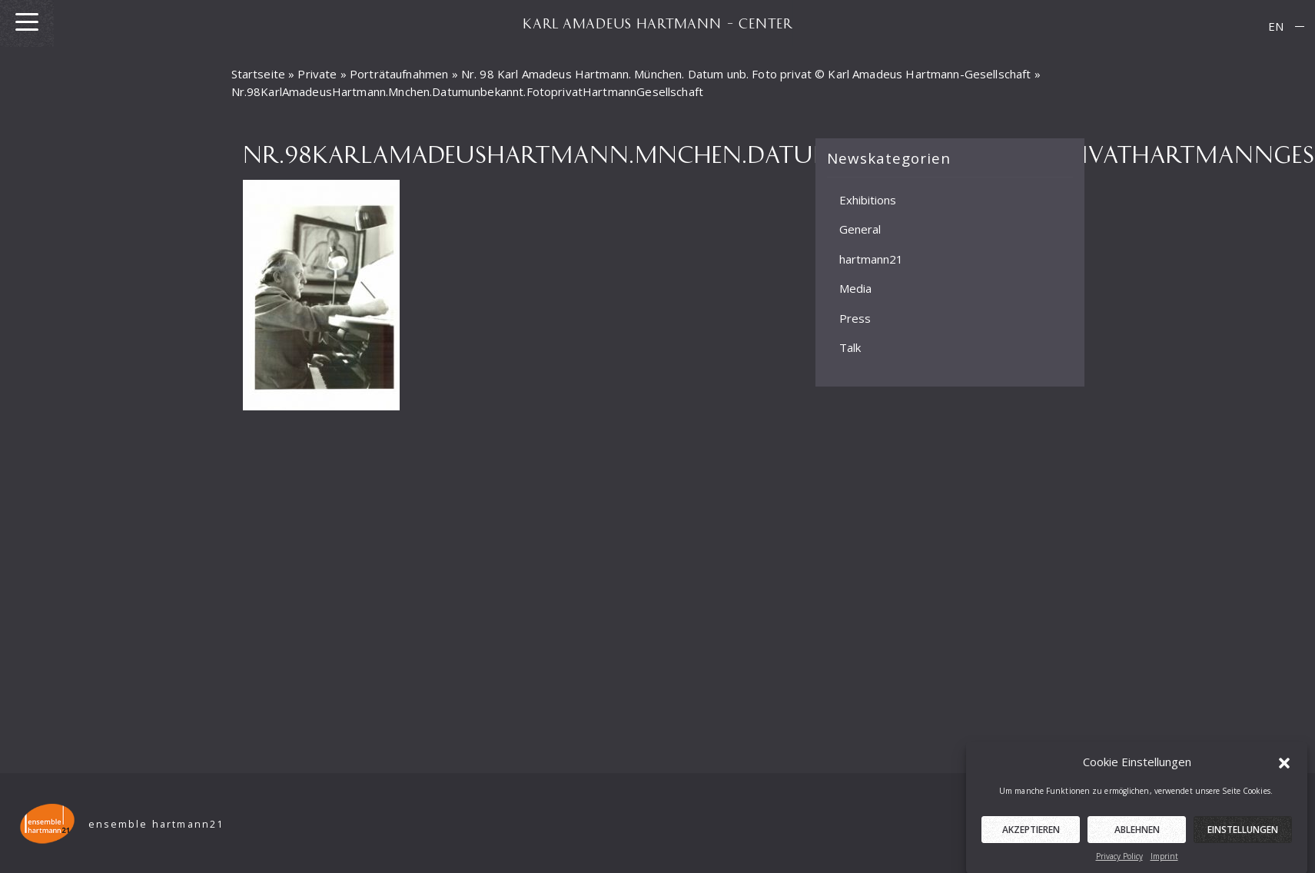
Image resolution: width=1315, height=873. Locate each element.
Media (855, 288)
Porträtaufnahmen (399, 73)
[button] (1284, 766)
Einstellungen (1242, 834)
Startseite (258, 73)
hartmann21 (871, 259)
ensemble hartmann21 (156, 824)
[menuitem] (1276, 26)
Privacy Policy (1119, 861)
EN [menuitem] (1275, 26)
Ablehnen (1137, 834)
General (860, 229)
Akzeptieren (1031, 834)
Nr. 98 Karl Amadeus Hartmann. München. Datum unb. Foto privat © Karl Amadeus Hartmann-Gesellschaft (746, 73)
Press (855, 318)
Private (317, 73)
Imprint (1164, 861)
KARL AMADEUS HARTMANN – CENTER (658, 23)
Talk (850, 347)
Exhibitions (867, 199)
